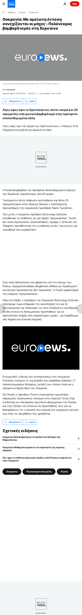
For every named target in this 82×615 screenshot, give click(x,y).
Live (74, 3)
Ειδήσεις (11, 12)
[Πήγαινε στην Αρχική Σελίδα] (11, 4)
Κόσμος (22, 12)
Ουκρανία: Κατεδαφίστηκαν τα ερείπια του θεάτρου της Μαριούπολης (31, 438)
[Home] (3, 12)
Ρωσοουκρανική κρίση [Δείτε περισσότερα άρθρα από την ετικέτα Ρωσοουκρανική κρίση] (39, 471)
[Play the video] (41, 57)
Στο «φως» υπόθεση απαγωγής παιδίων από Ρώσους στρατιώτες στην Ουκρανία (37, 459)
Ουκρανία (33, 12)
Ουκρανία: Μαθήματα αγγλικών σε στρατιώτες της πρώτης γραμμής (34, 449)
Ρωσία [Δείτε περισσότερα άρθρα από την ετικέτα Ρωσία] (64, 471)
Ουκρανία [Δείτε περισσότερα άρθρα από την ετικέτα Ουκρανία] (12, 471)
